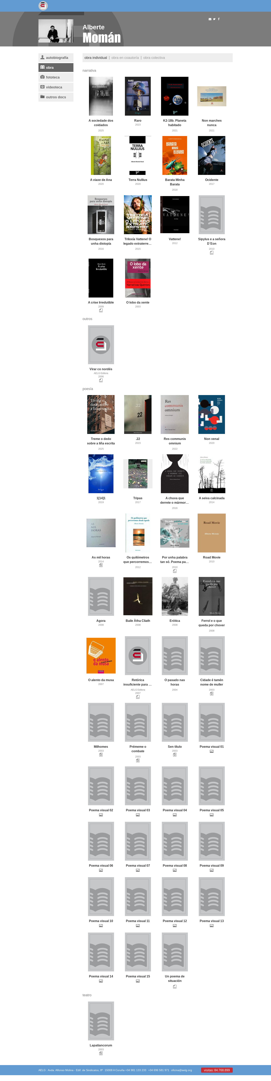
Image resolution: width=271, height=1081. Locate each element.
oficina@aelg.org (181, 1070)
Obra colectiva (154, 58)
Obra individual (96, 58)
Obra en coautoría (125, 58)
